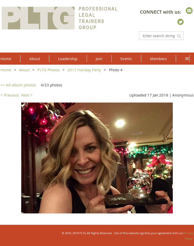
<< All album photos (18, 84)
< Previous (10, 94)
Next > (27, 94)
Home (6, 69)
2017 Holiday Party (84, 69)
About (24, 69)
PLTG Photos (48, 69)
